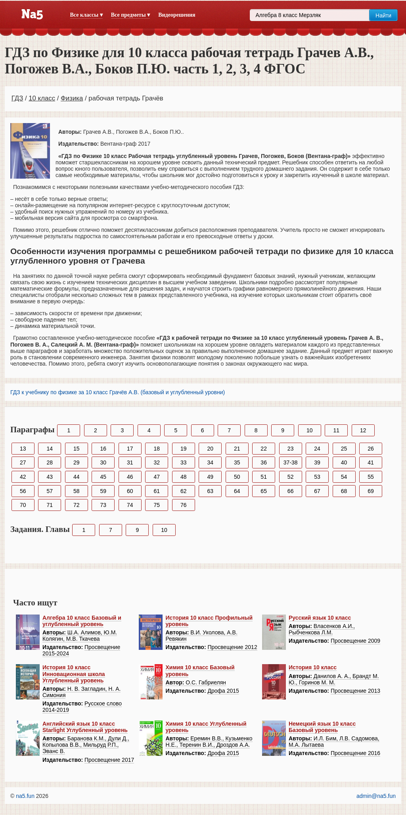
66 (290, 491)
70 (23, 505)
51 (263, 477)
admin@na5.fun (376, 796)
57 (49, 491)
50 (237, 477)
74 (130, 505)
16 (103, 448)
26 (371, 448)
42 (23, 477)
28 (49, 462)
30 (103, 462)
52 (290, 477)
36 (263, 462)
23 (290, 448)
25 (344, 448)
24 (317, 448)
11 (336, 430)
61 (156, 491)
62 (183, 491)
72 (76, 505)
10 (309, 430)
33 (183, 462)
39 (317, 462)
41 (371, 462)
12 (363, 430)
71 (49, 505)
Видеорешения (176, 15)
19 (183, 448)
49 (210, 477)
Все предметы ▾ (130, 15)
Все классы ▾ (86, 15)
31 (130, 462)
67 (317, 491)
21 (237, 448)
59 (103, 491)
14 (49, 448)
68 (344, 491)
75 (156, 505)
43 (49, 477)
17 (130, 448)
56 (23, 491)
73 (103, 505)
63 (210, 491)
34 (210, 462)
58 (76, 491)
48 (183, 477)
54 (344, 477)
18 (156, 448)
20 (210, 448)
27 (23, 462)
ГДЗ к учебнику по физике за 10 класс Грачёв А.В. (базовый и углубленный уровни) (117, 392)
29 (76, 462)
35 (237, 462)
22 (263, 448)
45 (103, 477)
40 (344, 462)
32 (156, 462)
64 (237, 491)
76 (183, 505)
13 (23, 448)
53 (317, 477)
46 (130, 477)
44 (76, 477)
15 (76, 448)
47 (156, 477)
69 (371, 491)
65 (263, 491)
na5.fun (25, 796)
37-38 (290, 462)
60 (130, 491)
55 (371, 477)
